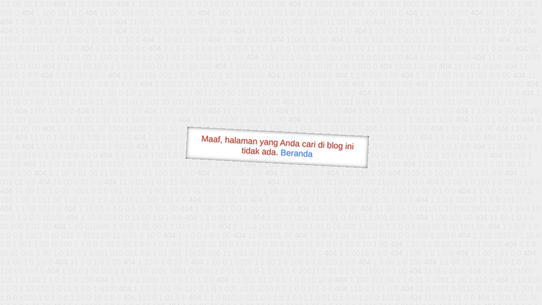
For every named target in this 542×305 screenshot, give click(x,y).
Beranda (296, 152)
